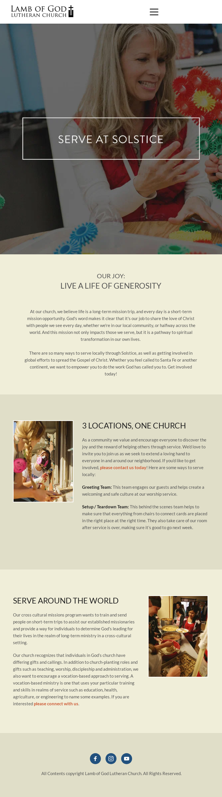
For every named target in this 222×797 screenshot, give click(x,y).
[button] (154, 11)
